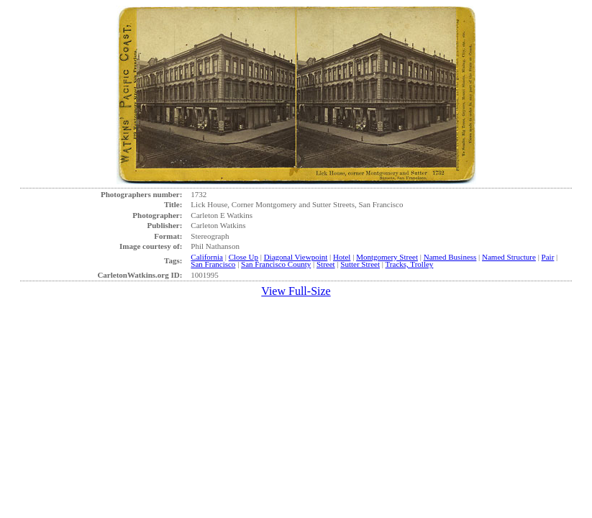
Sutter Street (360, 264)
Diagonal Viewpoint (296, 257)
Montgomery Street (387, 257)
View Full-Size (295, 291)
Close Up (243, 257)
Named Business (450, 257)
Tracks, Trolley (410, 264)
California (207, 257)
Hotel (341, 257)
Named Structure (509, 257)
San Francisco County (276, 264)
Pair (548, 257)
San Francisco (213, 264)
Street (326, 264)
